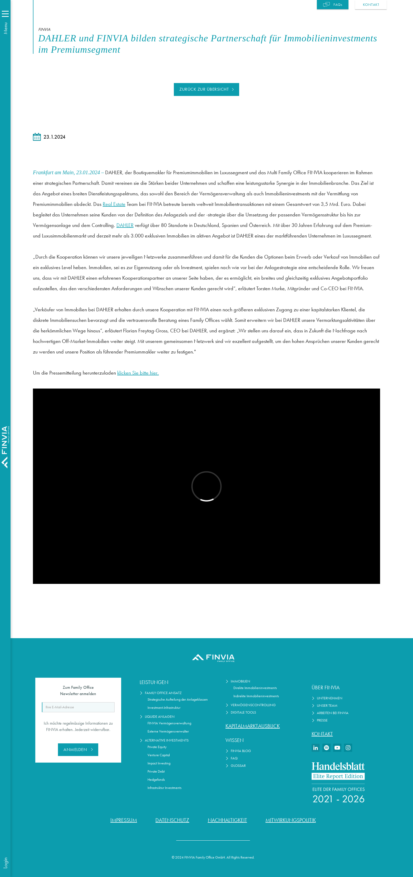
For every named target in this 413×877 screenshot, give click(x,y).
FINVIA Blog (241, 751)
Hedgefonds (156, 779)
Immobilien (240, 681)
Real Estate (114, 204)
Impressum (123, 820)
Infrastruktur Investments (164, 788)
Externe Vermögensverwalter (168, 731)
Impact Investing (159, 763)
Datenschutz (172, 820)
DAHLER (125, 225)
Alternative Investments (167, 740)
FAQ (234, 758)
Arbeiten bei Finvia (332, 713)
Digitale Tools (243, 712)
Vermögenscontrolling (253, 705)
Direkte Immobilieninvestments (255, 688)
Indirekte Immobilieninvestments (256, 696)
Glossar (238, 765)
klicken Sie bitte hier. (138, 373)
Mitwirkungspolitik (291, 820)
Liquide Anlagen (160, 716)
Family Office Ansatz (163, 693)
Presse (322, 720)
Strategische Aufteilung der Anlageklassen (178, 699)
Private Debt (156, 771)
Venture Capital (159, 755)
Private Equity (157, 747)
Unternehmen (329, 698)
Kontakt (322, 734)
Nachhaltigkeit (227, 820)
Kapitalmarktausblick (252, 726)
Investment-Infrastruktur (164, 707)
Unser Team (327, 705)
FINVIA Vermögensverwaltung (169, 723)
